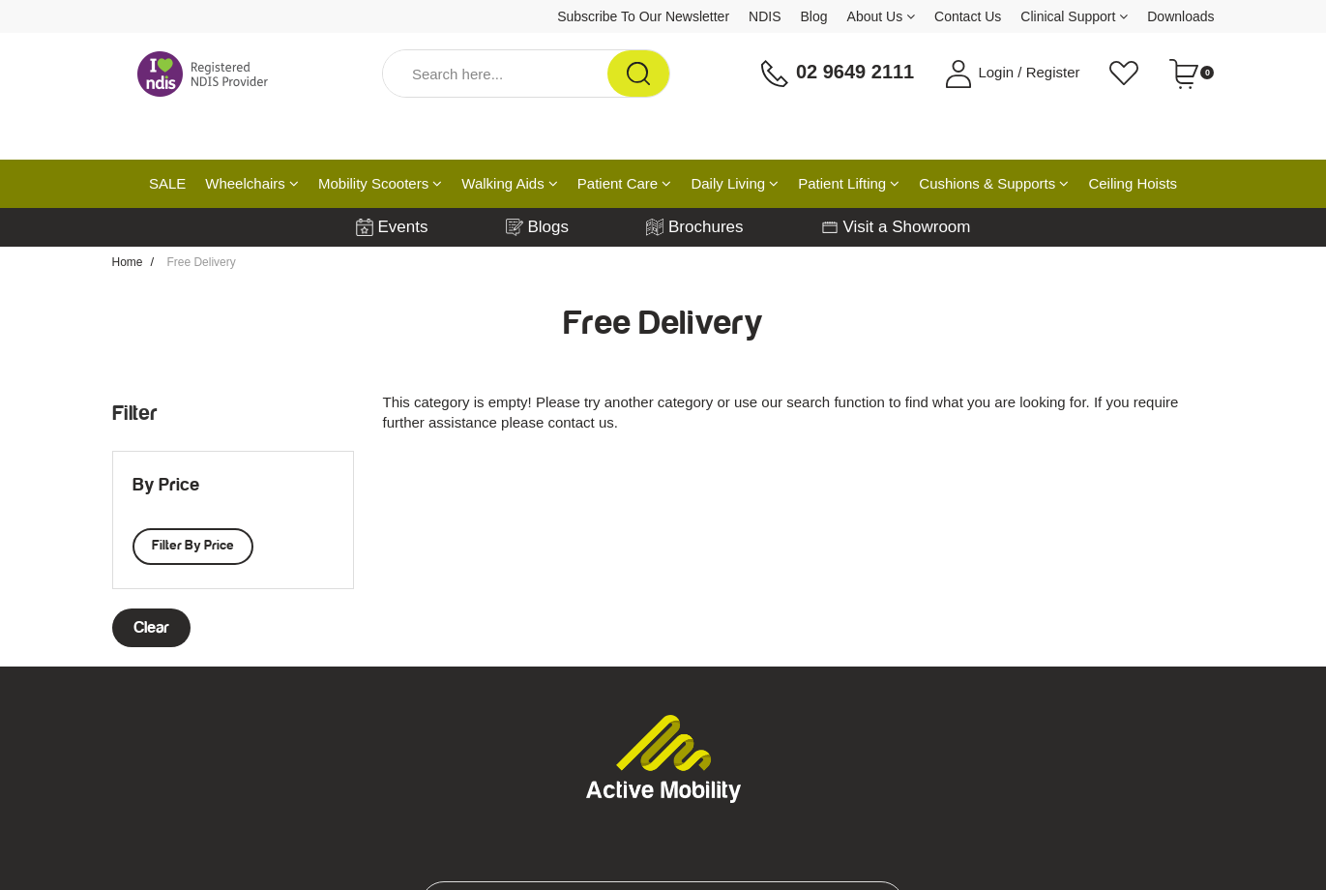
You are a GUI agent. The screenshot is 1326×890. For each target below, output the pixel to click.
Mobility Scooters (380, 183)
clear (151, 628)
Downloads (1180, 16)
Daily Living (735, 183)
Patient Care (624, 183)
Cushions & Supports (994, 183)
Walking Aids (509, 183)
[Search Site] (638, 73)
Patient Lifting (848, 183)
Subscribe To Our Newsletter (643, 16)
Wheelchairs (252, 183)
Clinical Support (1074, 16)
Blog (814, 16)
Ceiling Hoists (1132, 183)
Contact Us (967, 16)
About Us (881, 16)
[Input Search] (495, 73)
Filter (135, 413)
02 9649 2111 (836, 73)
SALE (167, 183)
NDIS (765, 16)
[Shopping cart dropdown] (1191, 73)
